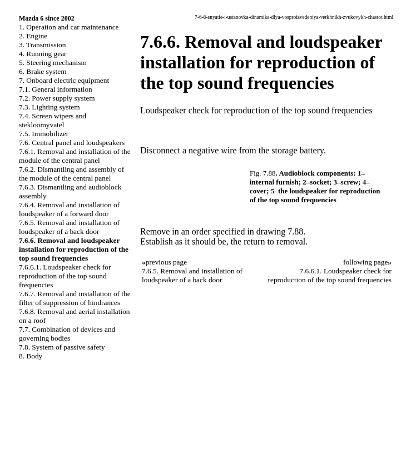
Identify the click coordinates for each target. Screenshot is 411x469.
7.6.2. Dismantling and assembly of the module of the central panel (71, 173)
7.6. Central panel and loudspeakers (72, 142)
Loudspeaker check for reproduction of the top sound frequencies (256, 110)
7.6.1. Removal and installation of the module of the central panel (75, 155)
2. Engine (33, 36)
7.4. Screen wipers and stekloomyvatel (52, 120)
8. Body (30, 356)
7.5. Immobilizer (43, 133)
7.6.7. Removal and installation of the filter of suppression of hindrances (75, 298)
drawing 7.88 (279, 231)
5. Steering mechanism (53, 62)
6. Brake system (43, 71)
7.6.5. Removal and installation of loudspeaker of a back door (69, 227)
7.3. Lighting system (49, 107)
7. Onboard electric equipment (64, 80)
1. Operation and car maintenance (68, 27)
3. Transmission (42, 45)
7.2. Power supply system (57, 98)
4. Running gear (43, 53)
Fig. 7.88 (263, 173)
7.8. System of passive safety (62, 347)
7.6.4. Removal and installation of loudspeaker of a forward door (69, 209)
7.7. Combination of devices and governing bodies (67, 333)
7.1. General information (55, 89)
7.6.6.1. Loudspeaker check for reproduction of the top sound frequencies (65, 276)
